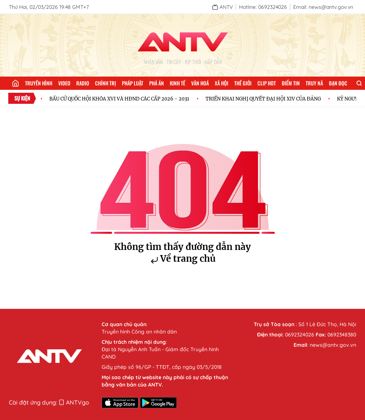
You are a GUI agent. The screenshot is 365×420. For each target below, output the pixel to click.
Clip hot (266, 83)
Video (64, 83)
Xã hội (221, 83)
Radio (82, 83)
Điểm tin (291, 83)
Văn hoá (200, 83)
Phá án (156, 83)
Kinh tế (177, 83)
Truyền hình (38, 83)
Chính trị (105, 83)
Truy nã (314, 83)
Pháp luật (132, 83)
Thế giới (243, 83)
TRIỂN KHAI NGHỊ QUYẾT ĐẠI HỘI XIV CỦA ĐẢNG (263, 99)
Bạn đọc (338, 83)
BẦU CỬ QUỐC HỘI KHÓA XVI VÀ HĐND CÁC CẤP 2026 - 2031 (119, 99)
